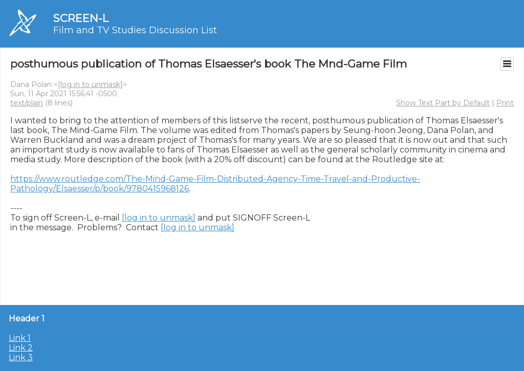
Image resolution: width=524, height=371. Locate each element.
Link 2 (21, 348)
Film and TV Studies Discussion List (135, 30)
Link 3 (21, 357)
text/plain (26, 102)
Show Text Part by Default (443, 102)
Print (505, 102)
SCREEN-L (80, 18)
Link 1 (20, 338)
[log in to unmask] (90, 84)
